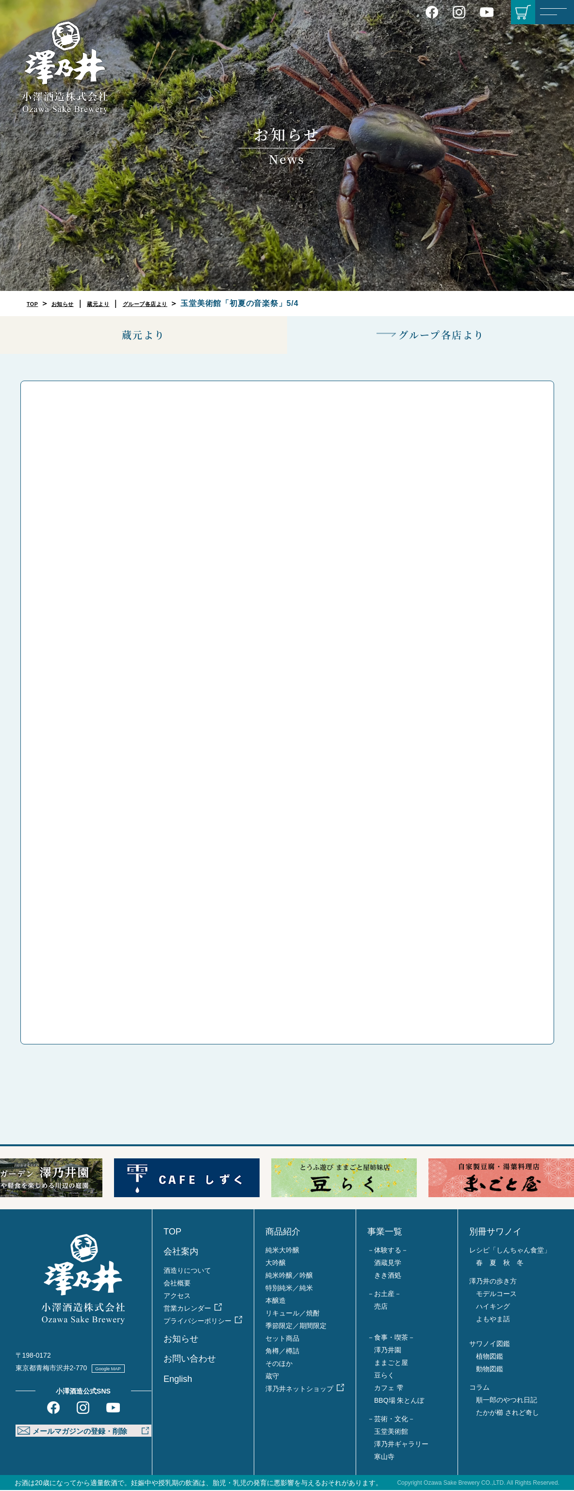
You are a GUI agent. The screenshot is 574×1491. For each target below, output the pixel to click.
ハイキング (493, 1307)
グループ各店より (180, 303)
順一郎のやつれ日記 (506, 1401)
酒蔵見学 (387, 1263)
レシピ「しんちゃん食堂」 (510, 1251)
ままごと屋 (391, 1363)
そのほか (279, 1364)
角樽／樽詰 (282, 1352)
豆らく (384, 1376)
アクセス (177, 1296)
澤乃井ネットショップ (299, 1390)
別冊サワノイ (495, 1232)
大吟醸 (275, 1263)
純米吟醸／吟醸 (289, 1276)
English (178, 1379)
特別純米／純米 (289, 1289)
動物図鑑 (489, 1370)
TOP (35, 303)
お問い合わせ (190, 1359)
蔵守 (272, 1377)
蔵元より (119, 303)
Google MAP (118, 1368)
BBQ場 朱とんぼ (399, 1401)
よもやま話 (493, 1320)
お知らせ (73, 303)
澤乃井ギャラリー (401, 1445)
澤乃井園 (387, 1351)
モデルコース (496, 1295)
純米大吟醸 (282, 1251)
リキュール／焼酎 (292, 1314)
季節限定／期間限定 (296, 1327)
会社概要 (177, 1283)
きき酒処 (387, 1276)
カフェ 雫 (388, 1389)
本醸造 (275, 1301)
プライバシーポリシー (197, 1321)
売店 (381, 1307)
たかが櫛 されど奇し (507, 1413)
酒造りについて (187, 1271)
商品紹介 (282, 1232)
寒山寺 (384, 1457)
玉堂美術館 (391, 1432)
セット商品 (282, 1339)
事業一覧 (384, 1232)
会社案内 (181, 1252)
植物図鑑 (489, 1357)
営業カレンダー (187, 1309)
